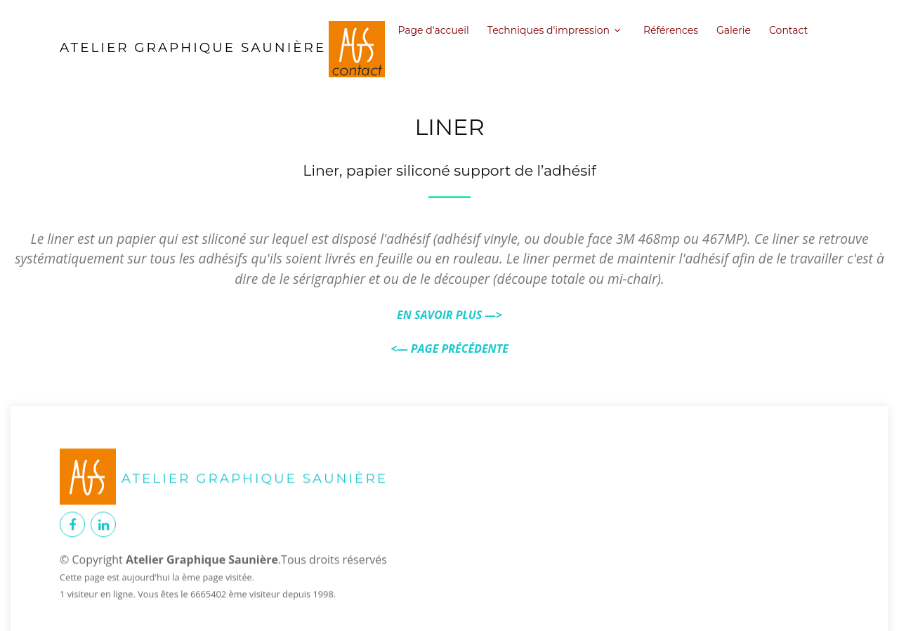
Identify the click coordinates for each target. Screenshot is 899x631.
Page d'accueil (433, 30)
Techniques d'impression (548, 30)
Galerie (733, 30)
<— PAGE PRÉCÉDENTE (449, 348)
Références (670, 30)
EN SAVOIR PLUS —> (449, 315)
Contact (788, 30)
